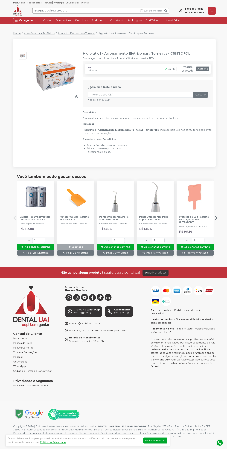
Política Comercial (23, 347)
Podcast (18, 357)
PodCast (47, 3)
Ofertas (85, 3)
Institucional (19, 3)
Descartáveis (63, 20)
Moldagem (135, 20)
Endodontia (99, 20)
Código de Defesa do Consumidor (32, 371)
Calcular (200, 94)
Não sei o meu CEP (99, 99)
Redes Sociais (34, 3)
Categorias (26, 20)
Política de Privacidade (53, 442)
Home (17, 33)
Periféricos (152, 20)
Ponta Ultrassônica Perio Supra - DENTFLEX (154, 218)
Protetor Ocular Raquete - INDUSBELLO (74, 218)
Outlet (47, 20)
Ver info (170, 69)
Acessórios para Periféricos (39, 33)
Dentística (81, 20)
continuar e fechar (155, 440)
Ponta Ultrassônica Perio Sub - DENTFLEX (114, 218)
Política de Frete (22, 343)
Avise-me (203, 68)
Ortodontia (117, 20)
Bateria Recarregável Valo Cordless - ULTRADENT (35, 218)
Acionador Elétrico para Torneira (76, 33)
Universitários (72, 3)
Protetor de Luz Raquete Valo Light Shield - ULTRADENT (194, 220)
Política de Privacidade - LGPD (30, 385)
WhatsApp (58, 3)
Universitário (20, 361)
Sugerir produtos (155, 272)
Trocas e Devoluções (25, 352)
